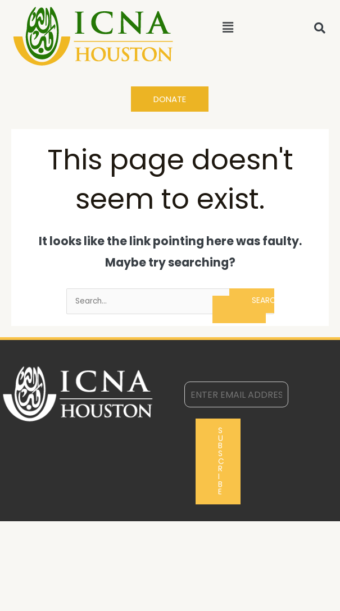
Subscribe (221, 461)
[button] (227, 27)
